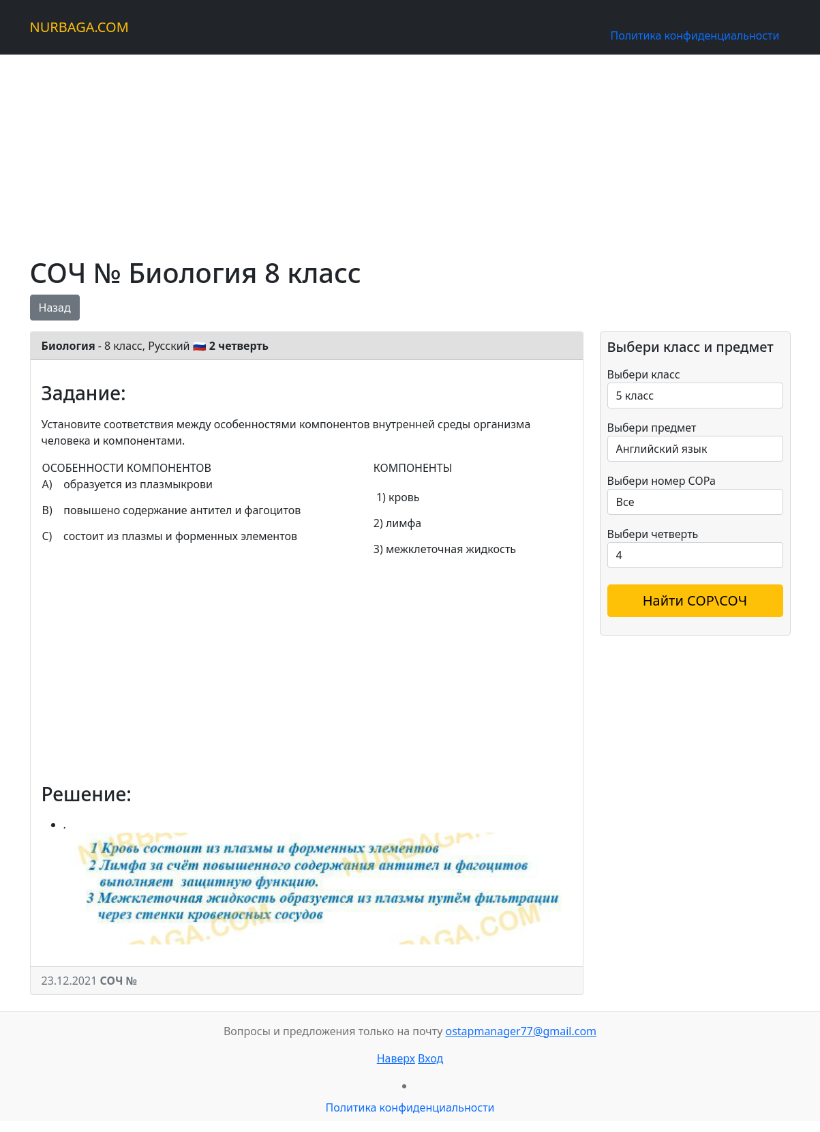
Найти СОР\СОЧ (695, 600)
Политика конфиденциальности (694, 35)
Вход (430, 1058)
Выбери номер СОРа (661, 480)
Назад (55, 307)
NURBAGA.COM (79, 27)
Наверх (396, 1058)
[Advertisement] (410, 150)
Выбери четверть (653, 533)
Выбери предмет (652, 427)
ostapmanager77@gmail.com (520, 1031)
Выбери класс (643, 374)
